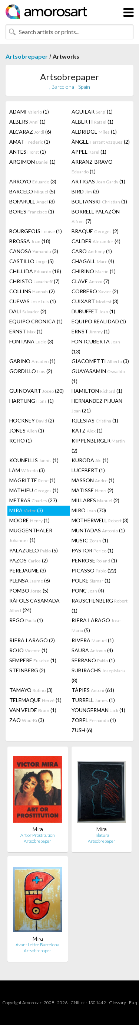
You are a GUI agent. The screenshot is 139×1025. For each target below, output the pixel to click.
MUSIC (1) (90, 540)
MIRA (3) (26, 510)
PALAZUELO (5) (33, 550)
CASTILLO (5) (31, 261)
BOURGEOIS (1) (35, 231)
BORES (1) (31, 211)
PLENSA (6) (29, 580)
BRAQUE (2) (95, 231)
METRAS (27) (33, 500)
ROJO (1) (28, 650)
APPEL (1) (89, 151)
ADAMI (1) (29, 111)
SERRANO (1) (93, 660)
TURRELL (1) (93, 700)
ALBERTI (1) (92, 121)
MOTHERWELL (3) (100, 520)
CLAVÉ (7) (90, 281)
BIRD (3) (85, 191)
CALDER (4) (96, 241)
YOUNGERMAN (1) (98, 710)
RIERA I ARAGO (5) (96, 625)
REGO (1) (26, 620)
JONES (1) (26, 430)
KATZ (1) (87, 430)
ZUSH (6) (82, 730)
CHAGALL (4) (93, 261)
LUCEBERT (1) (88, 470)
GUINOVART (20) (36, 391)
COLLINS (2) (32, 291)
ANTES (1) (27, 151)
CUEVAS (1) (32, 301)
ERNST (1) (26, 331)
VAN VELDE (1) (32, 710)
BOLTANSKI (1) (99, 201)
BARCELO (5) (32, 191)
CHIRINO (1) (94, 271)
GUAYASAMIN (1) (98, 376)
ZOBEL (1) (94, 720)
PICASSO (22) (94, 570)
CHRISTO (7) (34, 281)
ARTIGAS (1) (98, 181)
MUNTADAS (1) (98, 530)
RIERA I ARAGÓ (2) (32, 640)
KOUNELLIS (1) (34, 460)
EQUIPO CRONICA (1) (36, 321)
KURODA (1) (90, 460)
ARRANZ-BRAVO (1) (92, 166)
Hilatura (101, 835)
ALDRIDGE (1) (94, 131)
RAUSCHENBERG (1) (100, 605)
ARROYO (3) (32, 181)
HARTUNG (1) (31, 401)
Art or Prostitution (37, 835)
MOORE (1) (29, 520)
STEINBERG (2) (27, 670)
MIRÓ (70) (89, 510)
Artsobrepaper (27, 56)
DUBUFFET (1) (93, 311)
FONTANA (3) (31, 341)
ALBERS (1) (27, 121)
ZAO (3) (26, 720)
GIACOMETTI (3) (100, 361)
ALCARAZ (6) (30, 131)
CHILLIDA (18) (35, 271)
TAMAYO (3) (31, 690)
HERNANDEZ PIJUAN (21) (97, 406)
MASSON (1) (93, 480)
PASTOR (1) (92, 550)
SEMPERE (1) (32, 660)
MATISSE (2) (92, 490)
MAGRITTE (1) (32, 480)
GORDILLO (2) (30, 371)
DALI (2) (27, 311)
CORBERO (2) (95, 291)
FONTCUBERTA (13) (96, 346)
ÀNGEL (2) (101, 141)
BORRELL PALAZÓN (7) (96, 216)
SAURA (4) (92, 650)
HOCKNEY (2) (31, 420)
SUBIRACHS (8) (99, 675)
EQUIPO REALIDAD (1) (99, 321)
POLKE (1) (91, 580)
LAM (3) (27, 470)
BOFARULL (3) (32, 201)
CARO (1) (92, 251)
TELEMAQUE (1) (35, 700)
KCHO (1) (20, 440)
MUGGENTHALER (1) (30, 535)
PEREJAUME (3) (27, 570)
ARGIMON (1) (32, 162)
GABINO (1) (32, 361)
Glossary (117, 1002)
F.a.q (133, 1002)
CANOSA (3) (33, 251)
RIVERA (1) (93, 640)
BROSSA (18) (29, 241)
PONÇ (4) (88, 590)
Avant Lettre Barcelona (37, 944)
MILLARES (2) (95, 500)
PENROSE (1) (94, 560)
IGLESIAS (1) (95, 420)
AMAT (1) (29, 141)
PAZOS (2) (28, 560)
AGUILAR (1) (92, 111)
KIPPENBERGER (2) (98, 445)
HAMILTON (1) (97, 391)
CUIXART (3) (95, 301)
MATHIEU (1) (34, 490)
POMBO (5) (29, 590)
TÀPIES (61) (93, 690)
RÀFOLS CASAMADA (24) (34, 605)
